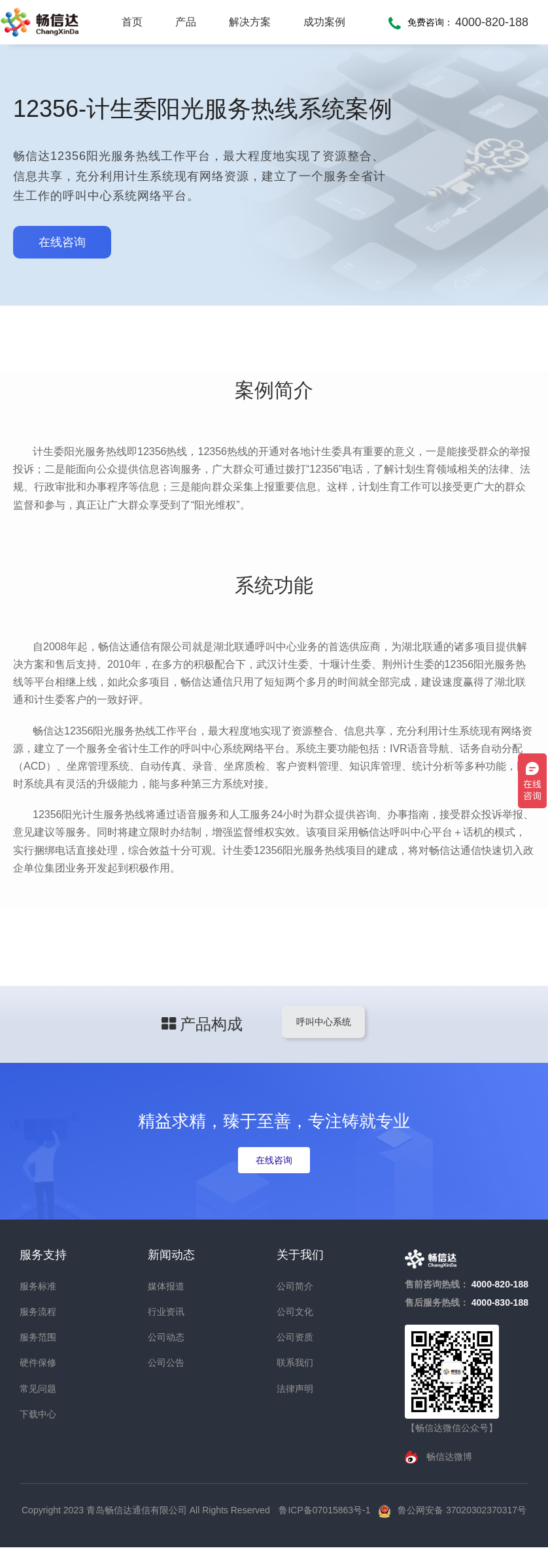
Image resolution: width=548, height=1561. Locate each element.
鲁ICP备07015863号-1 (326, 1510)
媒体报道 (166, 1286)
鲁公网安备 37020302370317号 (462, 1510)
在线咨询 (62, 242)
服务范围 (38, 1337)
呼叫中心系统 (323, 1022)
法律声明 (295, 1388)
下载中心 (38, 1414)
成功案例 (324, 21)
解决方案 (250, 21)
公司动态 (166, 1337)
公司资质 (295, 1337)
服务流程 (38, 1311)
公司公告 (166, 1362)
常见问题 (38, 1388)
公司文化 (295, 1311)
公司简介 (295, 1286)
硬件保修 (38, 1362)
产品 (185, 21)
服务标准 (38, 1286)
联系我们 (295, 1362)
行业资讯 (166, 1311)
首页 (132, 21)
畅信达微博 (448, 1456)
